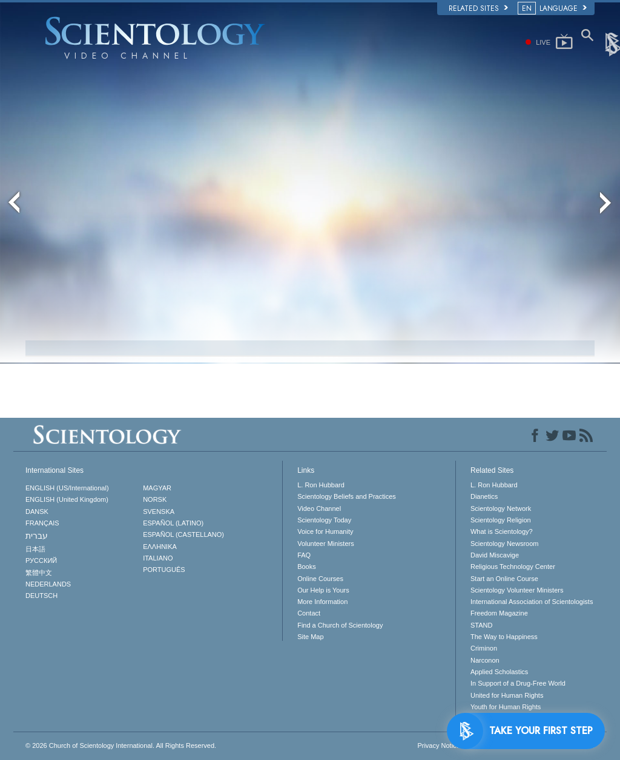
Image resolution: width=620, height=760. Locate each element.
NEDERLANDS (48, 584)
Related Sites (478, 8)
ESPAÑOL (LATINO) (173, 523)
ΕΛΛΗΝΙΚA (160, 546)
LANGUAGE (553, 8)
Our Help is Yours (323, 590)
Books (306, 566)
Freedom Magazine (499, 613)
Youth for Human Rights (505, 706)
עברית (36, 536)
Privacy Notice (438, 745)
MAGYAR (157, 488)
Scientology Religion (500, 520)
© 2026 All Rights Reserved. (120, 745)
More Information (322, 601)
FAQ (304, 555)
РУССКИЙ (41, 560)
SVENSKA (158, 511)
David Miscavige (494, 555)
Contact (308, 613)
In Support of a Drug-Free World (518, 683)
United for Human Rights (506, 695)
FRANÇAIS (42, 523)
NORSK (155, 499)
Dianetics (484, 496)
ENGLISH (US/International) (67, 488)
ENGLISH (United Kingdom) (66, 499)
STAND (481, 625)
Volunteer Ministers (325, 543)
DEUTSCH (41, 595)
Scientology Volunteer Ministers (516, 590)
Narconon (485, 660)
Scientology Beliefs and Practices (346, 496)
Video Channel (319, 508)
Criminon (483, 648)
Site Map (310, 636)
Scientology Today (324, 520)
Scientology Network (500, 508)
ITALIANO (158, 558)
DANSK (36, 511)
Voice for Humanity (325, 531)
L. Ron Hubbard (321, 485)
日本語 (35, 549)
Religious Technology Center (512, 566)
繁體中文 (38, 572)
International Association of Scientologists (531, 601)
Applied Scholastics (499, 671)
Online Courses (320, 578)
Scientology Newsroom (504, 543)
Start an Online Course (504, 578)
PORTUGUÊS (164, 569)
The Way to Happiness (504, 636)
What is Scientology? (501, 531)
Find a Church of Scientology (340, 625)
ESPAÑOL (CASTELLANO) (183, 534)
